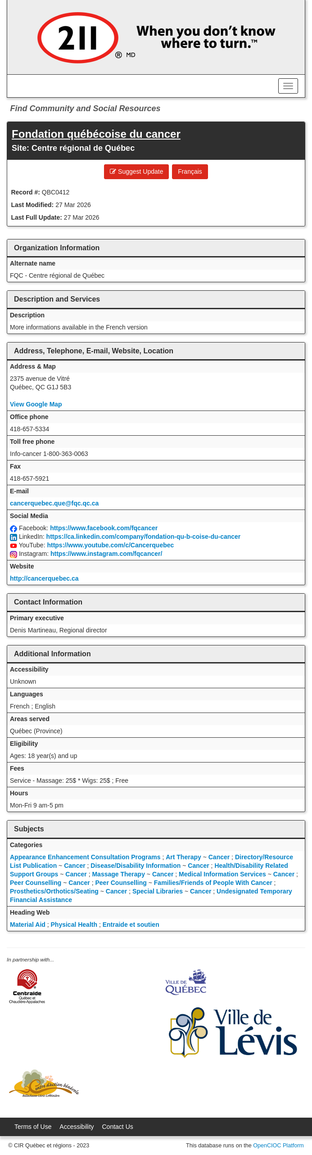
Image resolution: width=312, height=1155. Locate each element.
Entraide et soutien (131, 924)
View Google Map (36, 404)
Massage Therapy (118, 874)
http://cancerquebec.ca (44, 578)
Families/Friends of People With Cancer (213, 882)
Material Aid (27, 924)
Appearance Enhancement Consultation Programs (85, 857)
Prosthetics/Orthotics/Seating (54, 891)
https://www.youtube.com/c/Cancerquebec (110, 545)
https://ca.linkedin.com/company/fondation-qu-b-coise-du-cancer (143, 536)
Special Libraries (157, 891)
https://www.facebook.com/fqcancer (104, 528)
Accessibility (76, 1126)
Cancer (219, 857)
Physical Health (74, 924)
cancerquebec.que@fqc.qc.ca (54, 503)
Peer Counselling (35, 882)
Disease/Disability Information (135, 865)
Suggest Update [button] (136, 171)
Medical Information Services (222, 874)
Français (190, 171)
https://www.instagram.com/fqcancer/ (106, 553)
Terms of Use (32, 1126)
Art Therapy (183, 857)
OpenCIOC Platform (278, 1145)
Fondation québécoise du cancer (96, 134)
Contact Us (117, 1126)
